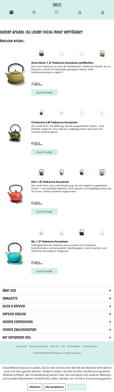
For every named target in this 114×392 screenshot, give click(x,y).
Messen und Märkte (38, 346)
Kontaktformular (90, 346)
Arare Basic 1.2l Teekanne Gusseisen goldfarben (62, 62)
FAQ (63, 346)
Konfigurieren (76, 386)
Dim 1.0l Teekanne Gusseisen (50, 181)
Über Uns (54, 346)
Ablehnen (34, 386)
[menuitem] (11, 14)
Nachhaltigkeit (73, 346)
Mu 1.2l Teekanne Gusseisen (49, 241)
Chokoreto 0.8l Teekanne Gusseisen (54, 122)
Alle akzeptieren (54, 386)
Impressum (22, 346)
